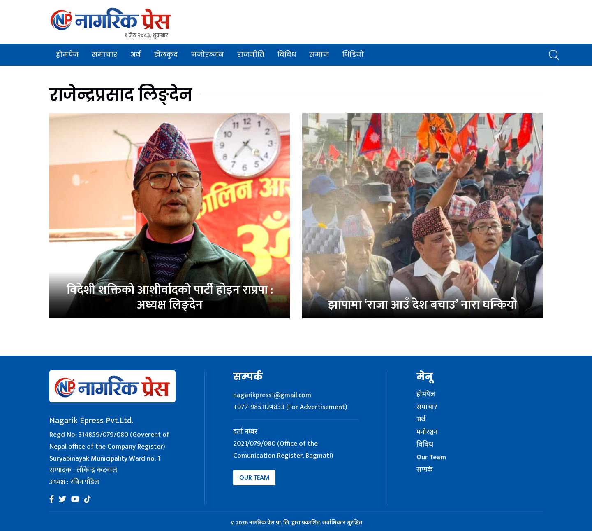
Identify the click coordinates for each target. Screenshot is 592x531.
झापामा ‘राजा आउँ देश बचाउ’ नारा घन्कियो (422, 305)
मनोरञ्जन (207, 54)
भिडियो (353, 54)
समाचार (104, 54)
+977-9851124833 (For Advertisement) (290, 407)
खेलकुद (166, 54)
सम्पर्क (424, 470)
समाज (319, 54)
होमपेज (67, 54)
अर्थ (135, 54)
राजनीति (250, 54)
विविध (287, 54)
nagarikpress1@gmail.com (272, 395)
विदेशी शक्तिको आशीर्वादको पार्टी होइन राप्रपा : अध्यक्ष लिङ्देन (170, 297)
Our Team (254, 477)
